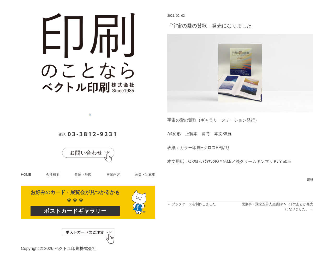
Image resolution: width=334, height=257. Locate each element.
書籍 (310, 179)
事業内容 (113, 174)
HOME (26, 174)
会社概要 (52, 174)
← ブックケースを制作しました (191, 204)
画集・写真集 (145, 174)
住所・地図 (83, 174)
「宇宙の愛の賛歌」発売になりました (209, 25)
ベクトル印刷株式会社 (75, 248)
